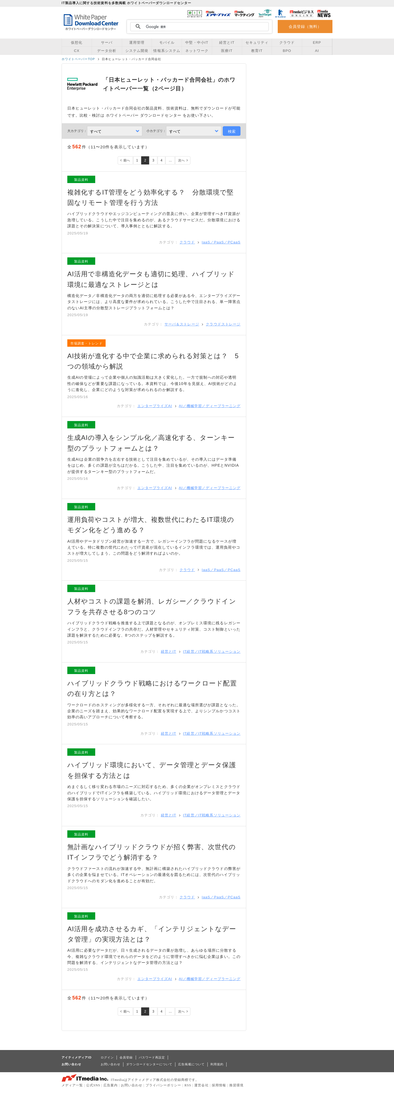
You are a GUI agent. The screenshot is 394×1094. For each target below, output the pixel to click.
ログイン (107, 1057)
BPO (287, 51)
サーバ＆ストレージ (181, 324)
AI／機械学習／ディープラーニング (210, 406)
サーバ (106, 42)
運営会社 (201, 1085)
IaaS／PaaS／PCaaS (221, 242)
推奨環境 (236, 1085)
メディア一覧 (72, 1085)
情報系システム (166, 51)
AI (317, 51)
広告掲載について (191, 1064)
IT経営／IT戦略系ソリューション (212, 651)
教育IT (257, 51)
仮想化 (76, 42)
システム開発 (136, 51)
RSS (187, 1085)
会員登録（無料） (305, 26)
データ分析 (106, 51)
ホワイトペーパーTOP (78, 59)
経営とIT (226, 42)
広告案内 (110, 1085)
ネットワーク (196, 51)
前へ (126, 160)
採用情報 (219, 1085)
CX (76, 51)
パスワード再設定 (152, 1057)
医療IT (227, 51)
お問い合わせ (110, 1064)
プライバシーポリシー (163, 1085)
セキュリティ (256, 42)
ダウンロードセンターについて (149, 1064)
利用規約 (217, 1064)
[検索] (198, 27)
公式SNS (93, 1085)
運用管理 (136, 42)
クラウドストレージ (223, 324)
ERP (317, 42)
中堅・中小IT (196, 42)
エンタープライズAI (154, 406)
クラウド (287, 42)
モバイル (167, 42)
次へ (181, 160)
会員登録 (126, 1057)
